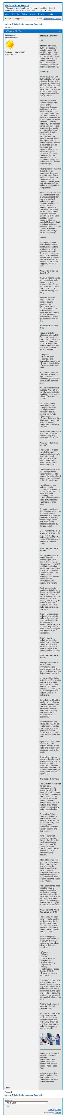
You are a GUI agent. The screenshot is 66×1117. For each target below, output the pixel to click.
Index (7, 14)
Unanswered (55, 19)
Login (50, 14)
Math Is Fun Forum (17, 5)
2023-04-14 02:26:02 (14, 31)
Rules (24, 14)
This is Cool (17, 24)
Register (41, 14)
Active (46, 19)
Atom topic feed (54, 1109)
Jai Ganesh (10, 35)
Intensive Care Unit (34, 24)
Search (32, 14)
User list (15, 14)
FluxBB (58, 1113)
